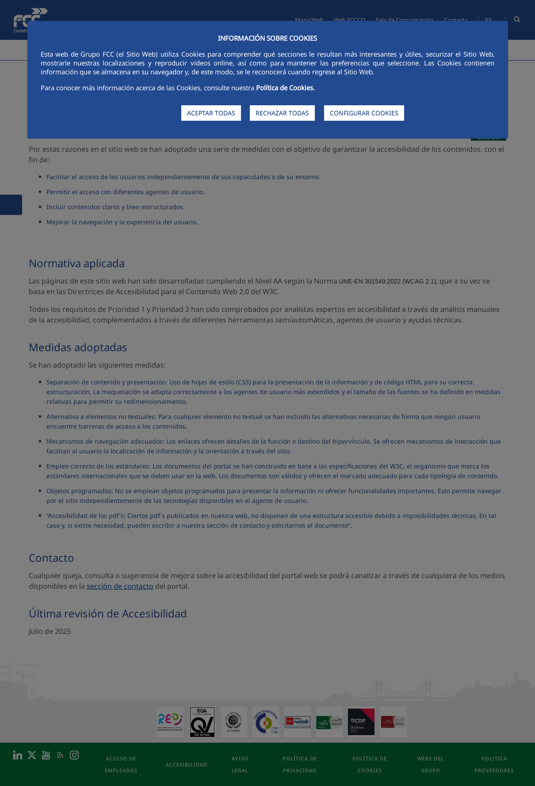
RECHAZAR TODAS (282, 113)
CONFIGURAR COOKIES (364, 113)
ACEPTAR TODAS (211, 113)
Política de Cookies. (285, 87)
